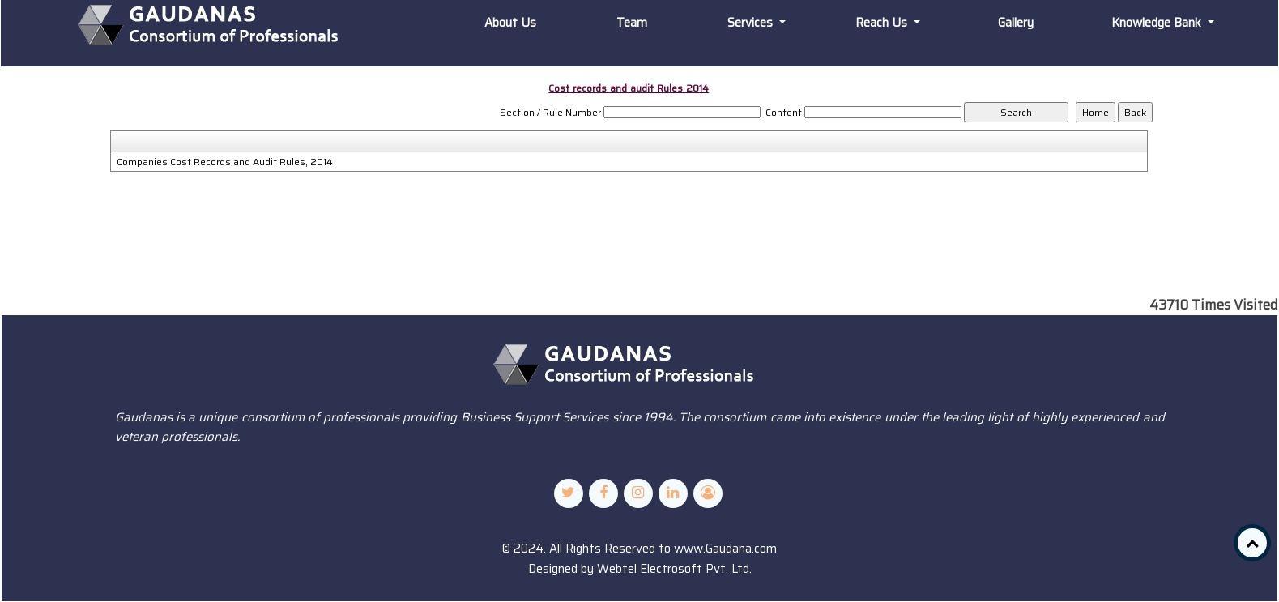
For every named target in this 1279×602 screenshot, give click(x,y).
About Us (510, 22)
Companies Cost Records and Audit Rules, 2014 (225, 162)
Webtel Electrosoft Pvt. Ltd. (674, 569)
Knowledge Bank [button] (1157, 22)
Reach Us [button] (882, 22)
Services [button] (751, 22)
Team (631, 22)
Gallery (1016, 22)
